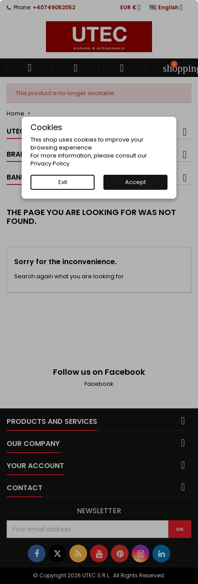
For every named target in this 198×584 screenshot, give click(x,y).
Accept (135, 182)
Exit (62, 182)
